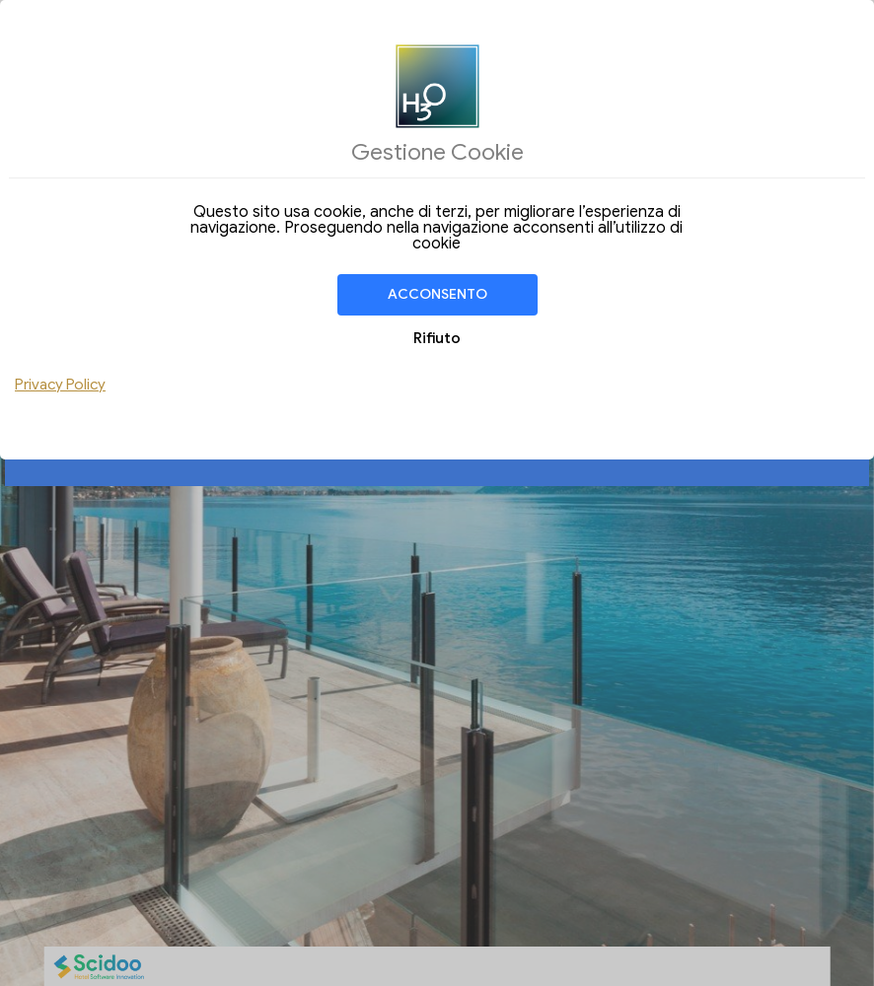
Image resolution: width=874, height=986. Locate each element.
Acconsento (437, 294)
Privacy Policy (60, 384)
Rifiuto (437, 338)
